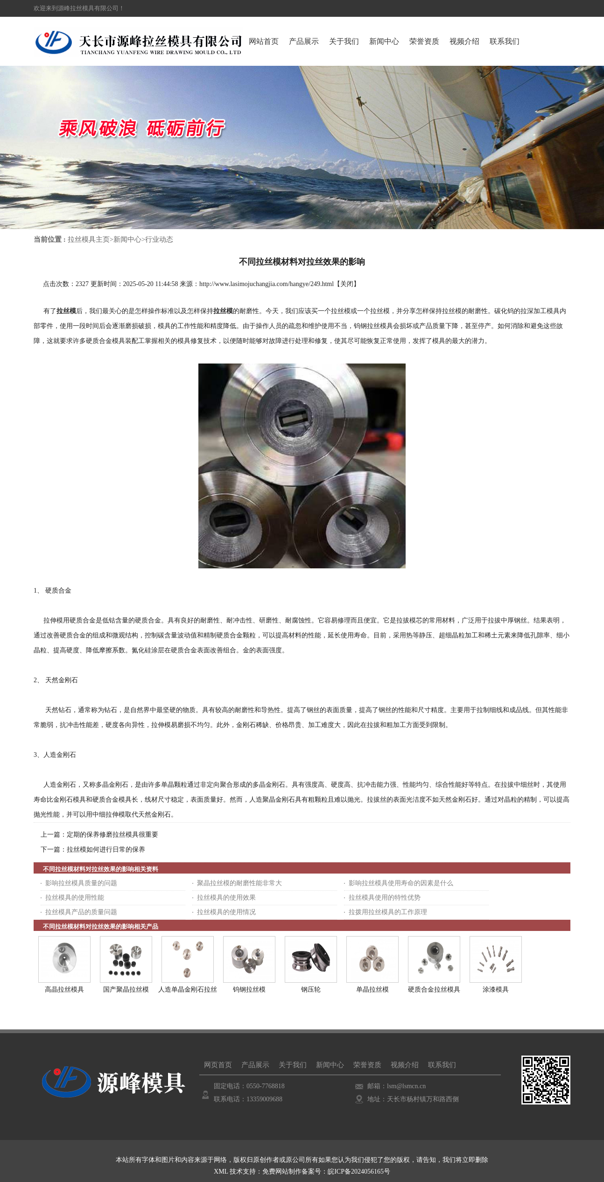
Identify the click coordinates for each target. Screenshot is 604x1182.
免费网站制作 (282, 1171)
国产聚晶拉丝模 (126, 989)
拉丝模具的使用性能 (74, 897)
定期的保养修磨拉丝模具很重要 (112, 834)
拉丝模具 (380, 325)
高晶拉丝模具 (64, 989)
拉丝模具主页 (89, 239)
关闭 (346, 283)
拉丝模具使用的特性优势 (385, 897)
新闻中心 (127, 239)
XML (221, 1171)
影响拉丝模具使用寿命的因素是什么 (401, 883)
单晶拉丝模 (372, 989)
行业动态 (159, 239)
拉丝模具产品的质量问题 (81, 912)
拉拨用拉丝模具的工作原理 (388, 912)
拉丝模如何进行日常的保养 (106, 849)
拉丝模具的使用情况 (226, 912)
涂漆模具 (496, 989)
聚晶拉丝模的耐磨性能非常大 (239, 883)
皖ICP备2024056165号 (359, 1171)
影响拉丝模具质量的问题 (81, 883)
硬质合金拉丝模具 (434, 989)
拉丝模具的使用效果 (226, 897)
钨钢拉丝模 (249, 989)
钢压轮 (311, 989)
